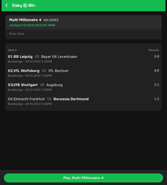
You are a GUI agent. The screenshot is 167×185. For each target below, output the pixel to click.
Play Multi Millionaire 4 (83, 178)
